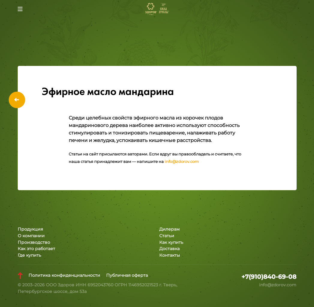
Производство (34, 242)
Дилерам (169, 229)
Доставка (169, 248)
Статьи (166, 235)
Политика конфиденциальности (64, 275)
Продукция (30, 229)
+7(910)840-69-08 (268, 276)
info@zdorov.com (182, 161)
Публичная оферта (127, 275)
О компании (31, 235)
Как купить (171, 242)
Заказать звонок (294, 9)
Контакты (169, 255)
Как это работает (36, 248)
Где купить (29, 255)
